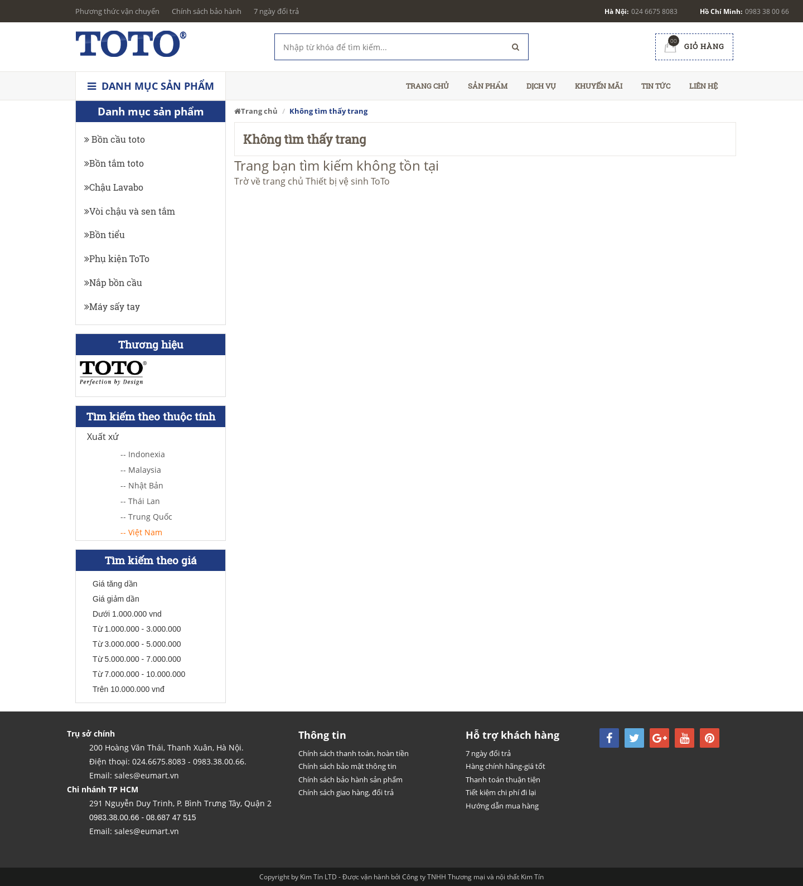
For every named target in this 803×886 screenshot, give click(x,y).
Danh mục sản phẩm (151, 86)
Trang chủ (427, 86)
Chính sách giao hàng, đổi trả (346, 792)
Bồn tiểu (104, 234)
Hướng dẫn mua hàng (502, 806)
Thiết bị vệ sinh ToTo (348, 181)
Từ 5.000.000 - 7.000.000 (137, 659)
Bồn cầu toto (114, 139)
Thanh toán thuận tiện (503, 779)
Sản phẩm (487, 86)
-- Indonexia (142, 454)
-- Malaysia (140, 469)
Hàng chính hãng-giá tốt (505, 766)
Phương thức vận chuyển (117, 11)
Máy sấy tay (112, 306)
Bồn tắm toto (114, 163)
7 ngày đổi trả (276, 11)
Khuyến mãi (598, 86)
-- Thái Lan (140, 501)
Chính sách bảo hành (206, 11)
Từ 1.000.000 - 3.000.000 (137, 628)
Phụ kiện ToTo (116, 258)
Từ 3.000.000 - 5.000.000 (137, 644)
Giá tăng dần (115, 583)
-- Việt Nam (141, 532)
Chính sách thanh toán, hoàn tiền (353, 753)
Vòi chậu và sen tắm (129, 211)
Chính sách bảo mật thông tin (347, 766)
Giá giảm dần (116, 598)
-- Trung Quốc (146, 516)
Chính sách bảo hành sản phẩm (350, 779)
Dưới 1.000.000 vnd (127, 613)
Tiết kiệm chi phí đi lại (501, 792)
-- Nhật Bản (141, 485)
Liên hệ (703, 86)
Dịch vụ (541, 86)
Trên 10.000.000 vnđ (129, 689)
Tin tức (655, 86)
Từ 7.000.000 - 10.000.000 (139, 674)
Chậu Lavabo (113, 187)
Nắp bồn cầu (113, 282)
